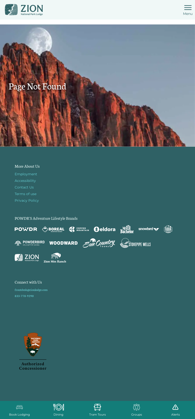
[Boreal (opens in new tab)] (53, 229)
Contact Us (24, 187)
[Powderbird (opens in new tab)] (29, 243)
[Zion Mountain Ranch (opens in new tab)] (55, 258)
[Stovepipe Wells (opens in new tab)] (135, 243)
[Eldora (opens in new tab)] (104, 229)
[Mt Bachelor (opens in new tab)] (127, 229)
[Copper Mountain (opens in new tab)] (79, 229)
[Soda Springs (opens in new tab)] (168, 229)
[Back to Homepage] (97, 352)
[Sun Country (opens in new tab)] (99, 243)
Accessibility (25, 180)
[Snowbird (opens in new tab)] (149, 229)
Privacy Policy (27, 200)
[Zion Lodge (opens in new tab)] (27, 257)
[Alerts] (175, 410)
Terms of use (25, 194)
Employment (26, 174)
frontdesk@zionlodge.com (31, 289)
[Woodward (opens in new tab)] (63, 243)
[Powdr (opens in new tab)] (26, 229)
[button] (19, 410)
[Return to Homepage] (24, 10)
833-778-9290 (24, 296)
